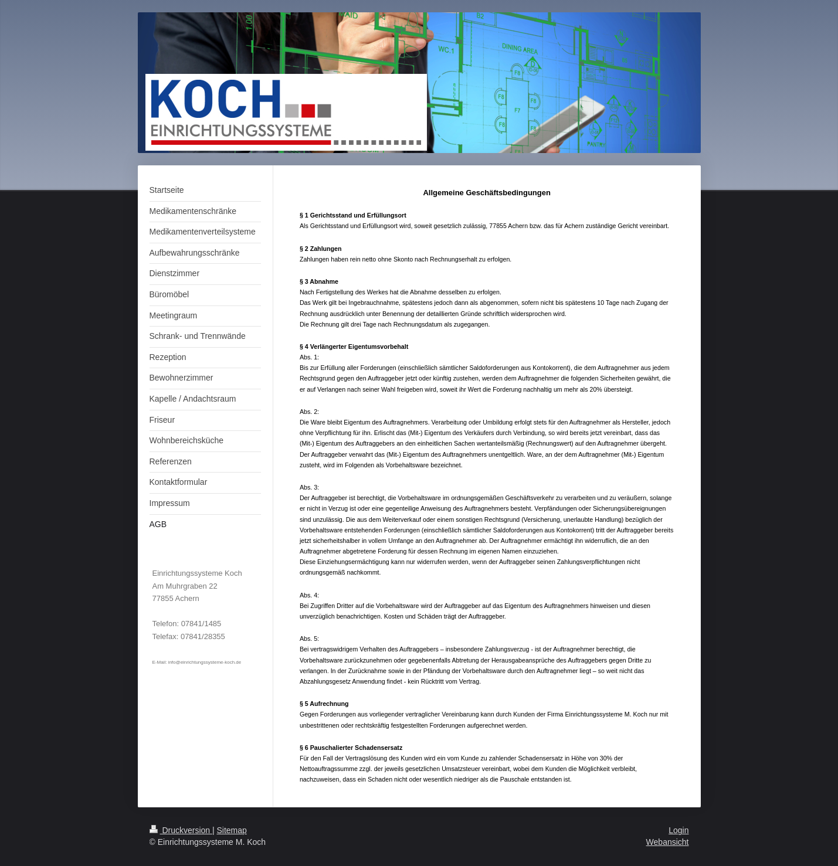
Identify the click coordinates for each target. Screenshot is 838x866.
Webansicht (667, 842)
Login (678, 830)
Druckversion (181, 830)
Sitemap (232, 830)
